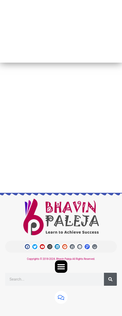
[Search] (110, 279)
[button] (61, 266)
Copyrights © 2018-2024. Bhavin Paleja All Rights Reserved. (61, 259)
